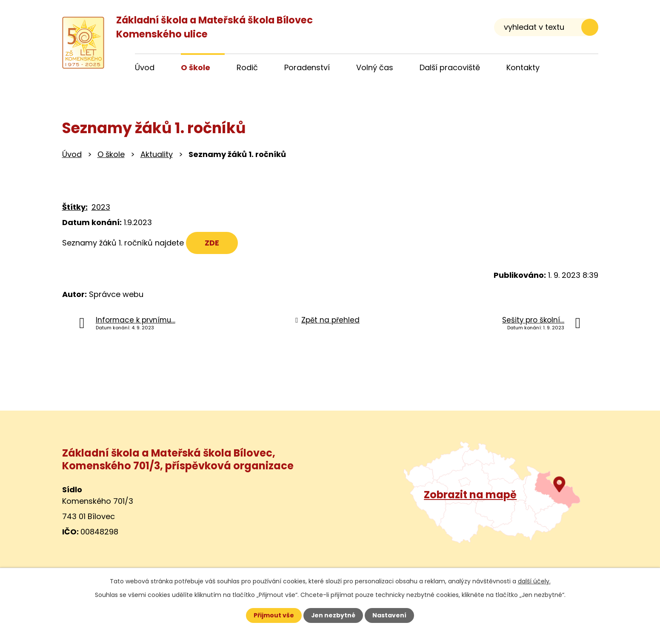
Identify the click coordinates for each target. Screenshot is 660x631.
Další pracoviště (450, 67)
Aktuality (156, 154)
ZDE (212, 242)
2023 (100, 207)
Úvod (72, 154)
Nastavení (390, 615)
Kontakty (523, 67)
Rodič (247, 67)
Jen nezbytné (333, 615)
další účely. (534, 581)
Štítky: (75, 207)
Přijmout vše (274, 615)
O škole (111, 154)
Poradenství (307, 67)
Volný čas (374, 67)
